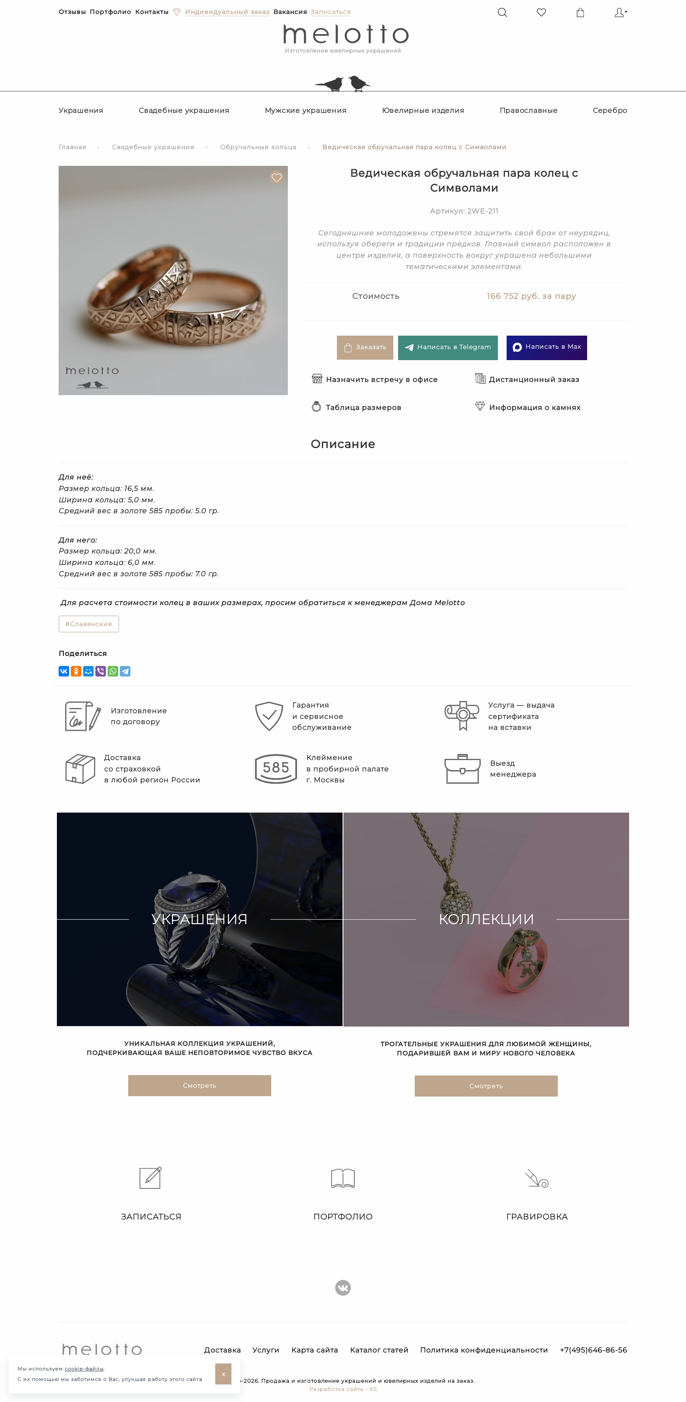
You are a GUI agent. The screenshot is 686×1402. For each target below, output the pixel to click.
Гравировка (537, 1194)
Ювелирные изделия (423, 110)
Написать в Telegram (448, 347)
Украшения (81, 110)
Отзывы (72, 12)
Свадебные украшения (184, 110)
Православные (529, 110)
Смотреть (200, 1087)
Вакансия (290, 12)
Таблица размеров (357, 407)
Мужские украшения (306, 110)
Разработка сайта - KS (343, 1389)
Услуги (266, 1350)
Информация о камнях (528, 407)
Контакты (152, 12)
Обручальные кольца (258, 147)
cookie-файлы (84, 1369)
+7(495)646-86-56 (593, 1350)
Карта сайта (314, 1350)
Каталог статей (379, 1350)
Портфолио (110, 12)
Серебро (610, 110)
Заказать (365, 347)
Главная (72, 147)
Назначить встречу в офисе (375, 379)
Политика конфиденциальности (484, 1350)
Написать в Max (547, 347)
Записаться (149, 1194)
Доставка (222, 1350)
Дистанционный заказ (527, 379)
